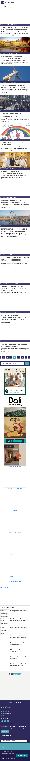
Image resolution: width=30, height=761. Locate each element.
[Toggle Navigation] (27, 3)
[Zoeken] (27, 363)
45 (18, 357)
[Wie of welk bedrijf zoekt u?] (12, 363)
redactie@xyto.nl (7, 720)
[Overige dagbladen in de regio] (14, 747)
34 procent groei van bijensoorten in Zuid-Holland (13, 316)
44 (15, 357)
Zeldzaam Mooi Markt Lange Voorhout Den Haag (12, 115)
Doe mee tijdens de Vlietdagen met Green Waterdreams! (15, 345)
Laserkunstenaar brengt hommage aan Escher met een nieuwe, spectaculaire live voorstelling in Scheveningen (13, 201)
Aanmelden (5, 737)
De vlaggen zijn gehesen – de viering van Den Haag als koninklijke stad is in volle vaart (14, 57)
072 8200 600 (6, 718)
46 (22, 357)
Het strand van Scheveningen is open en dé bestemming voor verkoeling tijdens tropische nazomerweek (14, 230)
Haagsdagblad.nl (9, 3)
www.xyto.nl (5, 721)
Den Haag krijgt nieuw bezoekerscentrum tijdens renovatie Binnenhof (12, 172)
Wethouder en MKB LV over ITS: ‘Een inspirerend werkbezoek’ (15, 259)
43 (11, 357)
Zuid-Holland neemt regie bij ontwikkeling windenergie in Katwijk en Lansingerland (13, 86)
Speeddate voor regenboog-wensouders (12, 144)
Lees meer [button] (12, 758)
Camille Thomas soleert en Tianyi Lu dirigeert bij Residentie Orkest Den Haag (15, 29)
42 (7, 357)
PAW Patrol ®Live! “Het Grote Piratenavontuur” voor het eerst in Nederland (18, 637)
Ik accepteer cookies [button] (22, 755)
